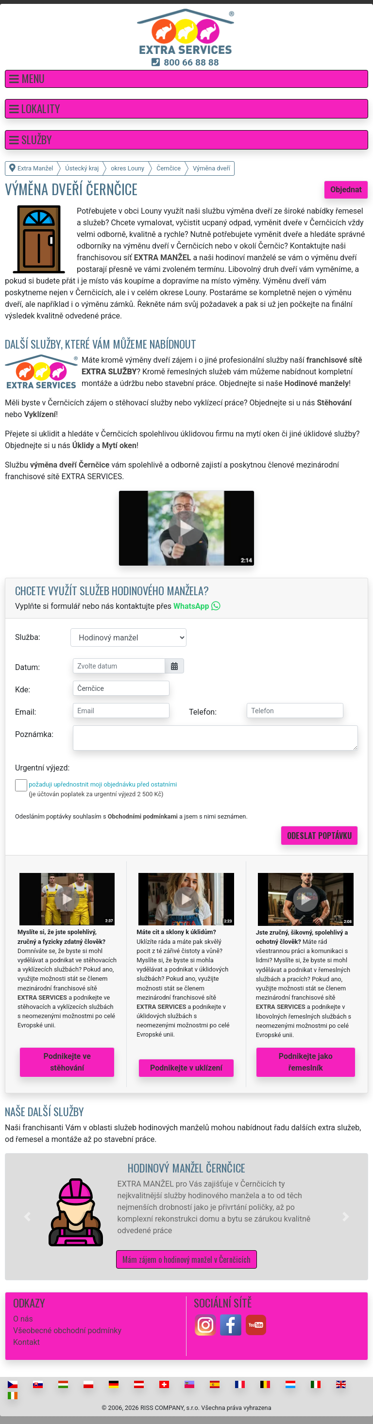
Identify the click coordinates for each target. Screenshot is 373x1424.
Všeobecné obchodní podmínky (67, 1330)
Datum (26, 667)
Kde (21, 689)
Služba (26, 637)
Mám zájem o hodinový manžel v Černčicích (186, 1259)
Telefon (202, 712)
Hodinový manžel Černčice (186, 1167)
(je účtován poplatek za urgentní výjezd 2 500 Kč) (96, 794)
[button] (186, 79)
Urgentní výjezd (41, 767)
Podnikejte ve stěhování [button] (67, 1062)
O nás (23, 1318)
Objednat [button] (346, 189)
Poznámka (33, 734)
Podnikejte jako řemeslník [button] (306, 1062)
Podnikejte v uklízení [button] (186, 1067)
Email (24, 712)
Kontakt (26, 1342)
